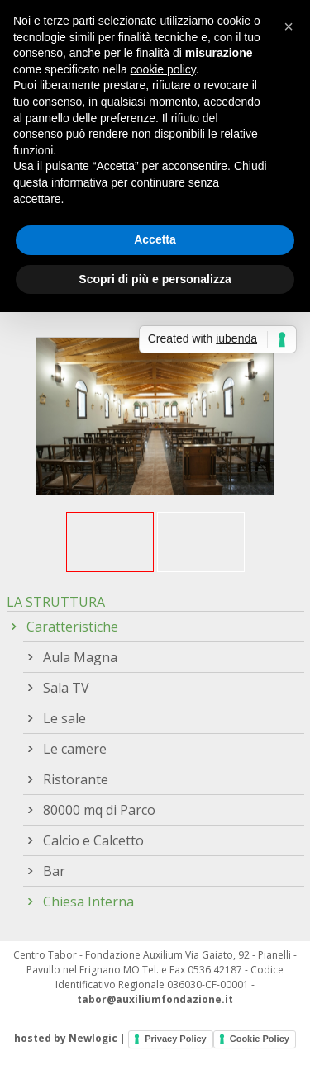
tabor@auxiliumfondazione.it (155, 999)
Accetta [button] (155, 239)
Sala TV (66, 688)
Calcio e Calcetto (93, 840)
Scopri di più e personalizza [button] (155, 279)
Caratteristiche (72, 627)
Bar (54, 871)
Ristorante (75, 779)
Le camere (75, 749)
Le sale (64, 718)
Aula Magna (80, 657)
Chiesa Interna (88, 901)
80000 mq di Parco (99, 810)
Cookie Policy (259, 1039)
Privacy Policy (176, 1039)
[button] (288, 26)
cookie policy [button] (163, 69)
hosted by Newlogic (65, 1038)
